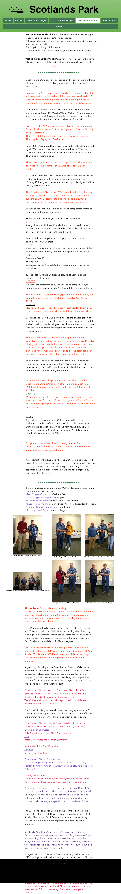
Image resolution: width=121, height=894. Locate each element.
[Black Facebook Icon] (117, 3)
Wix (65, 863)
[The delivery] (54, 66)
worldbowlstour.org (77, 654)
